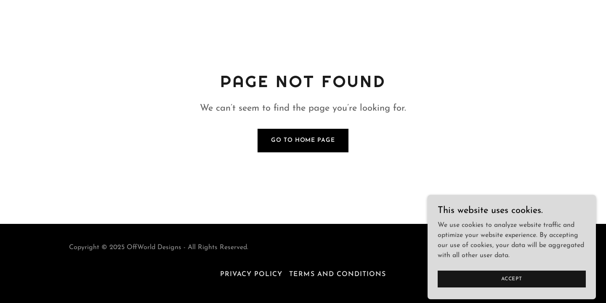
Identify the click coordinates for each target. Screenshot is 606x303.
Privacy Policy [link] (251, 274)
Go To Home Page (303, 140)
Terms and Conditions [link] (337, 274)
